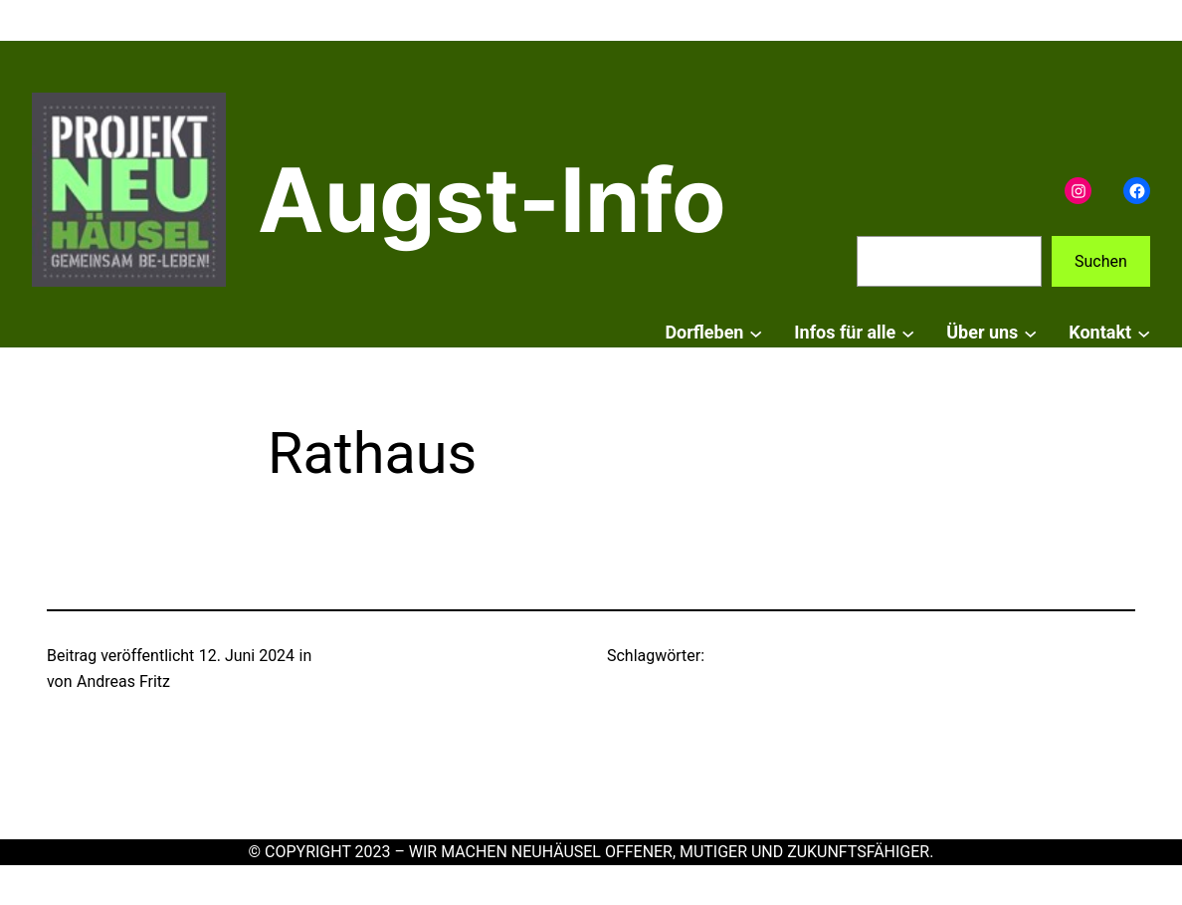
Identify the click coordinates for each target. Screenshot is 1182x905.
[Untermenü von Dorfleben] (755, 333)
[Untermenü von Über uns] (1030, 333)
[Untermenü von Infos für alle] (907, 333)
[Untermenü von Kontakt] (1143, 333)
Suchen (1101, 261)
